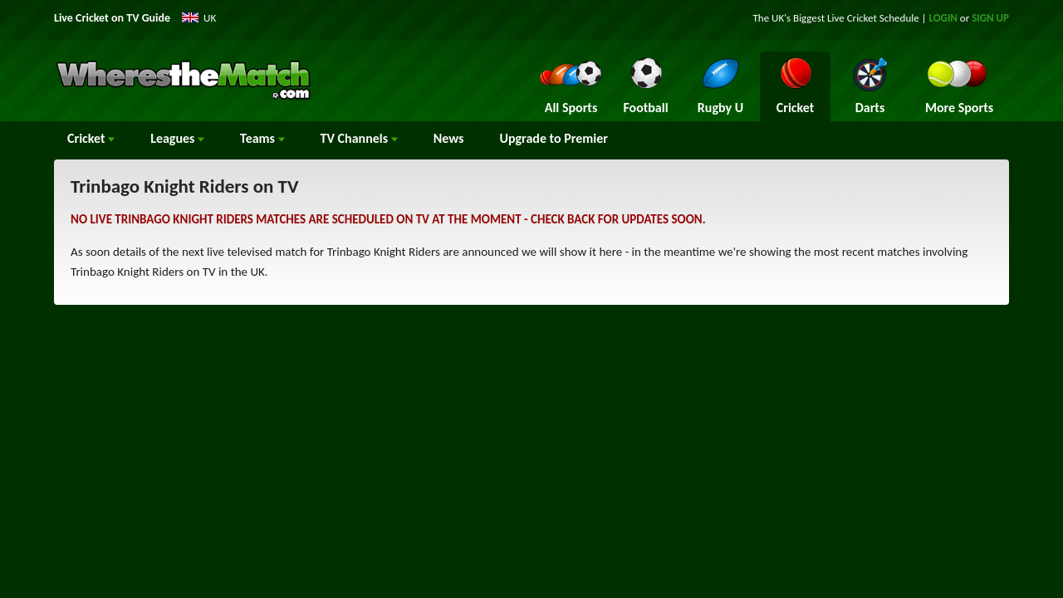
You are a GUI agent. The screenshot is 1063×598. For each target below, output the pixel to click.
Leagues (177, 138)
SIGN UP (990, 18)
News (449, 138)
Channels (359, 138)
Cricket (91, 138)
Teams (262, 138)
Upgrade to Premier (553, 138)
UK (209, 18)
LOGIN (943, 18)
